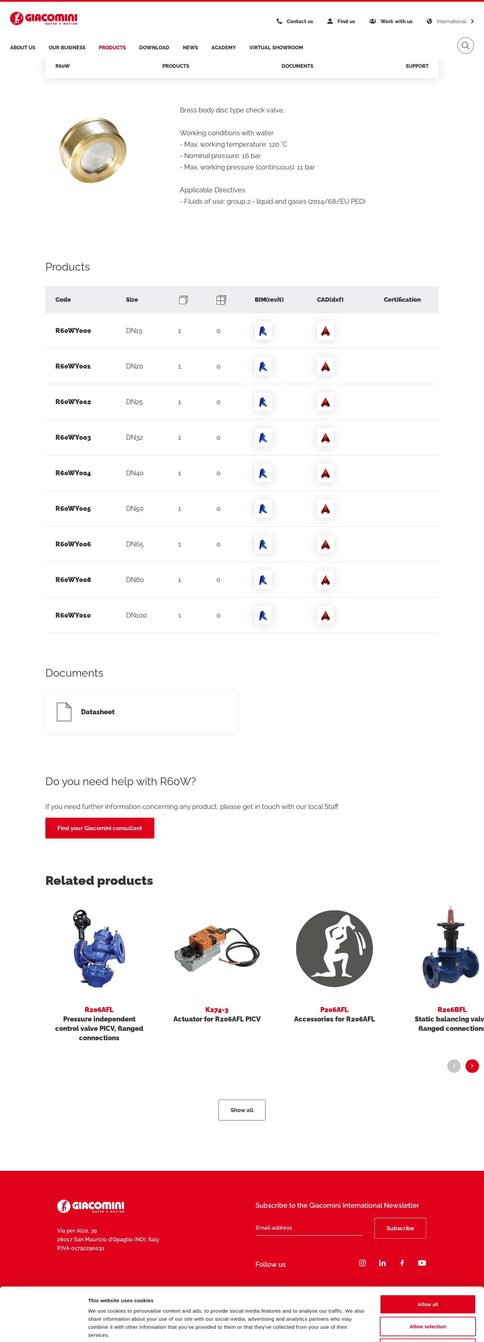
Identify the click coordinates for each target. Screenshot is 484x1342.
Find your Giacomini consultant (99, 828)
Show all (242, 1110)
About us (22, 48)
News (190, 48)
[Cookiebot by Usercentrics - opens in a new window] (43, 1329)
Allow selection (427, 1276)
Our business (67, 48)
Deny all (428, 1298)
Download (154, 48)
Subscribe (400, 1228)
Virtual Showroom (276, 48)
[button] (454, 1066)
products (112, 48)
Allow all (428, 1254)
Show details (352, 1329)
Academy (223, 48)
